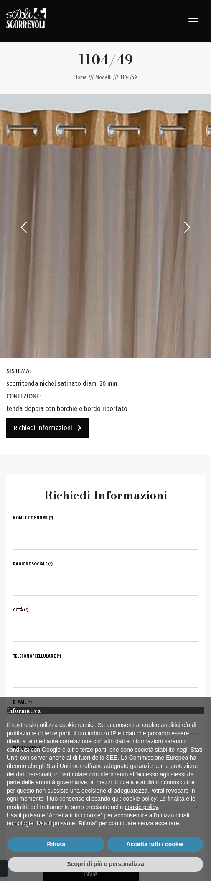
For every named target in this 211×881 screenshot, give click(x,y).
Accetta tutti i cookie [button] (154, 844)
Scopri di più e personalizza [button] (105, 863)
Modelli (103, 77)
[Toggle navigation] (193, 18)
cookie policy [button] (139, 798)
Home (80, 77)
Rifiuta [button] (56, 844)
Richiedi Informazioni (47, 428)
